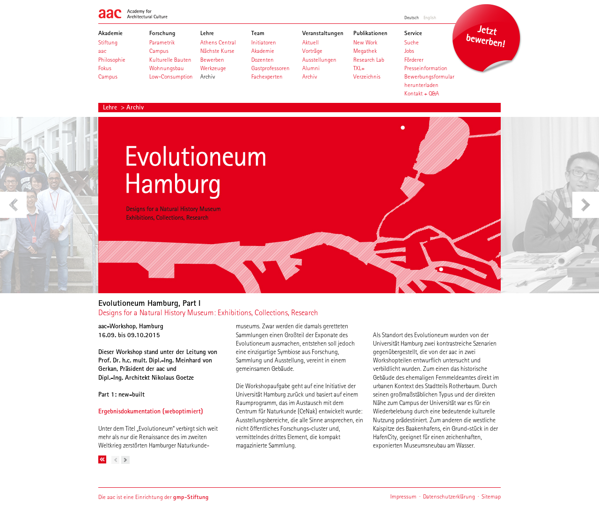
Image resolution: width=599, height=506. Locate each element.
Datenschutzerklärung (449, 496)
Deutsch (411, 17)
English (430, 17)
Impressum (403, 496)
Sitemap (491, 496)
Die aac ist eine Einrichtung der (153, 496)
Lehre (111, 107)
